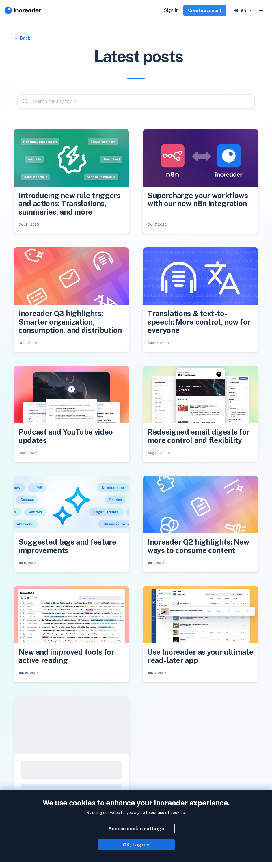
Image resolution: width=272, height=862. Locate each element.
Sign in (171, 10)
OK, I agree (136, 845)
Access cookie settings (136, 828)
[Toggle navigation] (261, 10)
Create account (204, 10)
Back (24, 38)
